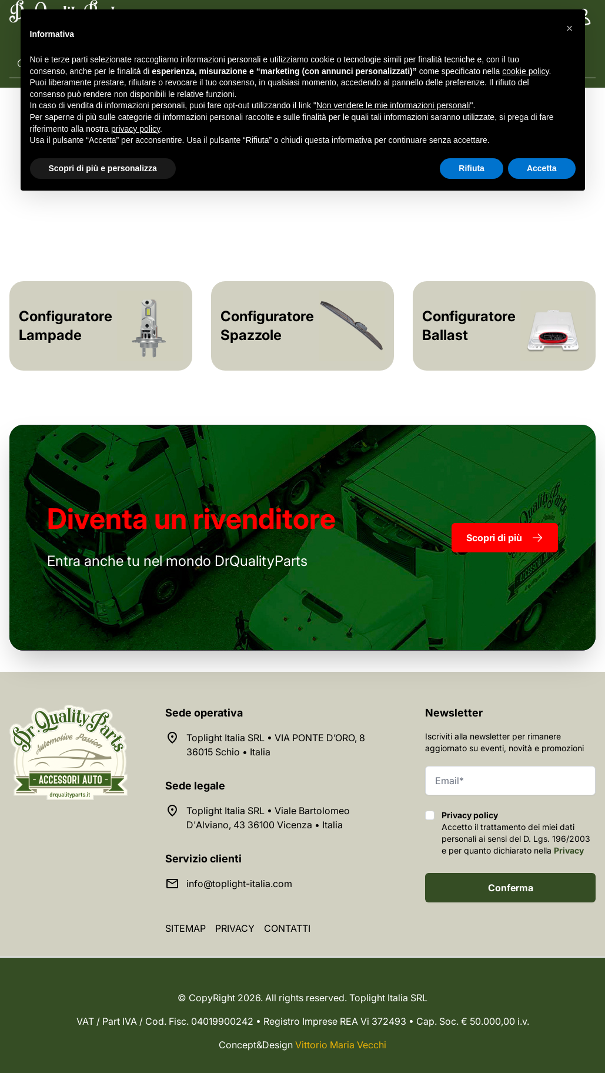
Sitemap (185, 928)
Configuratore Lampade (65, 326)
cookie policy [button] (525, 71)
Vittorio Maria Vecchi (340, 1045)
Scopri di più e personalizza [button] (103, 168)
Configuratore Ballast (469, 326)
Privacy (569, 850)
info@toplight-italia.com (239, 883)
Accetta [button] (542, 168)
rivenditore (191, 518)
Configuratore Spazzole (267, 326)
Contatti (287, 928)
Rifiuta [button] (471, 168)
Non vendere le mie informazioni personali (393, 105)
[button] (569, 28)
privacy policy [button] (135, 129)
